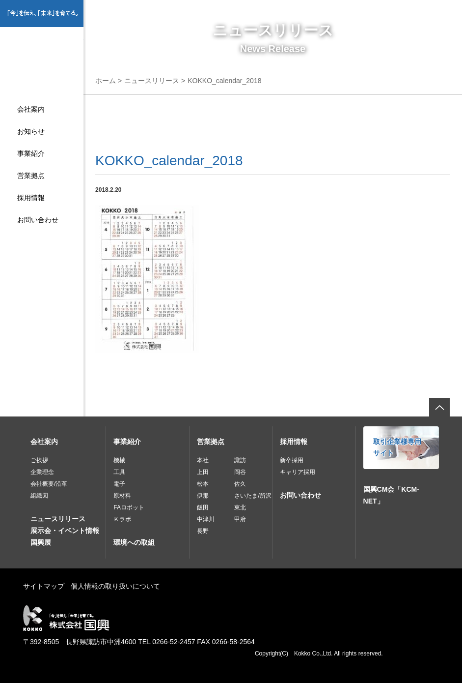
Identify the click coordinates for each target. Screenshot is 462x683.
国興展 (40, 542)
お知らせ (31, 131)
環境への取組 (134, 542)
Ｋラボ (122, 519)
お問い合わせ (37, 220)
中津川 (206, 519)
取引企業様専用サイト (397, 447)
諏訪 (240, 460)
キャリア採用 (297, 472)
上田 (203, 472)
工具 (119, 472)
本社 (203, 460)
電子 (119, 484)
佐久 (240, 484)
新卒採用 (291, 460)
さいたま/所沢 (252, 496)
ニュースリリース (151, 81)
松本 (203, 484)
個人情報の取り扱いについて (115, 586)
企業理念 (42, 472)
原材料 (122, 496)
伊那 (203, 496)
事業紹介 (31, 153)
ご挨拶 (39, 460)
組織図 (39, 496)
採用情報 (31, 198)
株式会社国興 (41, 57)
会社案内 (31, 109)
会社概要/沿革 (48, 484)
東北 (240, 507)
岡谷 (240, 472)
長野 (203, 531)
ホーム (105, 81)
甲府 (240, 519)
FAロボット (128, 507)
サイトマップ (43, 586)
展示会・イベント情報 (64, 531)
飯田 (203, 507)
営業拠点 (31, 175)
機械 (119, 460)
